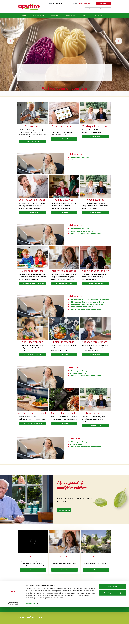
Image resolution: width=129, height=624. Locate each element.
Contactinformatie (102, 593)
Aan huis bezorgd (64, 199)
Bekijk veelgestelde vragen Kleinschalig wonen (86, 304)
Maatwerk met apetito (64, 270)
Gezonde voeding (95, 413)
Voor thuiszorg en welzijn (32, 199)
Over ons (84, 16)
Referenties (70, 16)
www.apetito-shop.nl (64, 595)
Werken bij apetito (24, 598)
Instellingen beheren (112, 610)
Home (23, 16)
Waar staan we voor (25, 595)
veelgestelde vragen (83, 4)
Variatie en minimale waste (32, 413)
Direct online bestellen (64, 126)
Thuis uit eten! (33, 126)
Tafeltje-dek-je (42, 598)
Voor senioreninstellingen (95, 283)
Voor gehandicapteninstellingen (33, 283)
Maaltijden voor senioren (95, 270)
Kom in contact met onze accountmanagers (85, 233)
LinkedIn (79, 593)
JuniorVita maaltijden (64, 341)
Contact (98, 16)
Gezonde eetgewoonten (95, 341)
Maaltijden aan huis (32, 141)
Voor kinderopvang (32, 341)
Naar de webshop (64, 139)
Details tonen (30, 620)
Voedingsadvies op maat (95, 126)
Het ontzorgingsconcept (64, 283)
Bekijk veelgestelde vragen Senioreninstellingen (87, 302)
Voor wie (54, 16)
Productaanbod (64, 212)
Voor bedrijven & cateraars (32, 423)
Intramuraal (22, 593)
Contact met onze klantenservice (82, 160)
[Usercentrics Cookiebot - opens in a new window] (12, 620)
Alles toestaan (113, 603)
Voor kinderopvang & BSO (32, 354)
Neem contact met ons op (79, 373)
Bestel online (103, 4)
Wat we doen (38, 16)
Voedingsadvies (95, 136)
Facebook (61, 593)
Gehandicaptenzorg (32, 270)
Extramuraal (41, 593)
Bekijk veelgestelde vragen (79, 157)
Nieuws (96, 557)
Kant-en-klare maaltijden (64, 413)
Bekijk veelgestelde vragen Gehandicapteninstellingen (89, 300)
